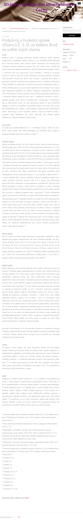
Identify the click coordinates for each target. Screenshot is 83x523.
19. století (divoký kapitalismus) (18, 28)
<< (64, 70)
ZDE (26, 498)
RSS (19, 517)
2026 (75, 70)
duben (69, 70)
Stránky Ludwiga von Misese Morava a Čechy (41, 7)
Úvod (4, 28)
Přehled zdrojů (68, 44)
